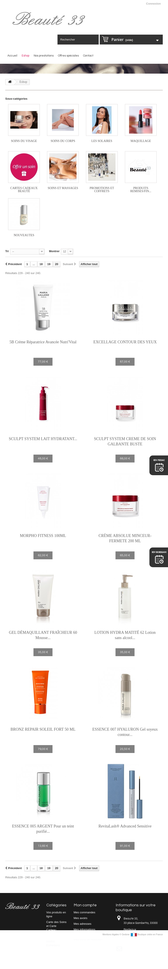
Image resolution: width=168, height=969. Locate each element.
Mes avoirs (81, 918)
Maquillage (141, 141)
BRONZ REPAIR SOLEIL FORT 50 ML (42, 729)
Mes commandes (84, 912)
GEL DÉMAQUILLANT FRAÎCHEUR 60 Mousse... (43, 635)
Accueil (12, 55)
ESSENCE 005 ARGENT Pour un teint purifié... (43, 829)
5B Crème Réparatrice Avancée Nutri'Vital (43, 342)
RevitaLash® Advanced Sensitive (125, 826)
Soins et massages (63, 188)
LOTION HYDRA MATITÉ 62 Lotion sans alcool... (125, 635)
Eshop (25, 55)
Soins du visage (24, 141)
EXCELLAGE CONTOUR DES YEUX (125, 342)
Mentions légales (111, 964)
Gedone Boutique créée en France (142, 964)
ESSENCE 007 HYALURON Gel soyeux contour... (125, 732)
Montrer (54, 251)
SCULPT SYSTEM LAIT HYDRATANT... (43, 439)
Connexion (153, 3)
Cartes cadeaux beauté (24, 189)
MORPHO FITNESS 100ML (43, 535)
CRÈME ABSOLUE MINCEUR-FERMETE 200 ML (124, 538)
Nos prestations (44, 55)
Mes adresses (82, 923)
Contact (88, 55)
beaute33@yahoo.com (148, 949)
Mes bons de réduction (88, 939)
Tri (7, 251)
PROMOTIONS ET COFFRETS (102, 189)
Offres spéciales (68, 55)
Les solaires (101, 141)
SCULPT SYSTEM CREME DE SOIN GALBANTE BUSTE (125, 441)
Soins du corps (63, 141)
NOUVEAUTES (24, 235)
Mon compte (85, 905)
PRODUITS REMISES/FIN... (140, 189)
